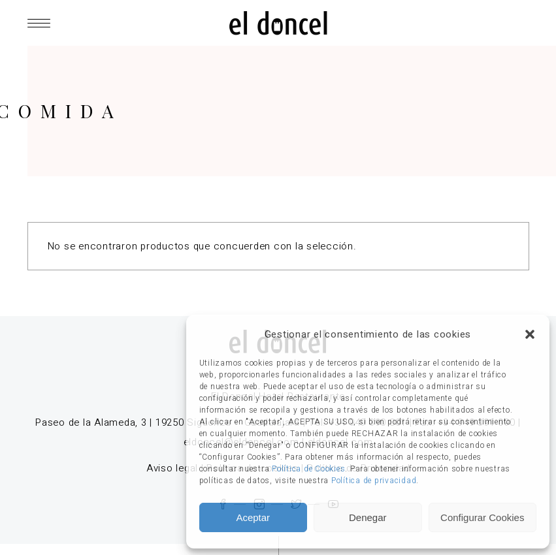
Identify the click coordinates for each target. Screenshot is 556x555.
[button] (529, 334)
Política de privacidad (374, 480)
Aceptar (253, 517)
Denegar (368, 517)
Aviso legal (172, 468)
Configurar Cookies (482, 517)
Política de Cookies (308, 469)
